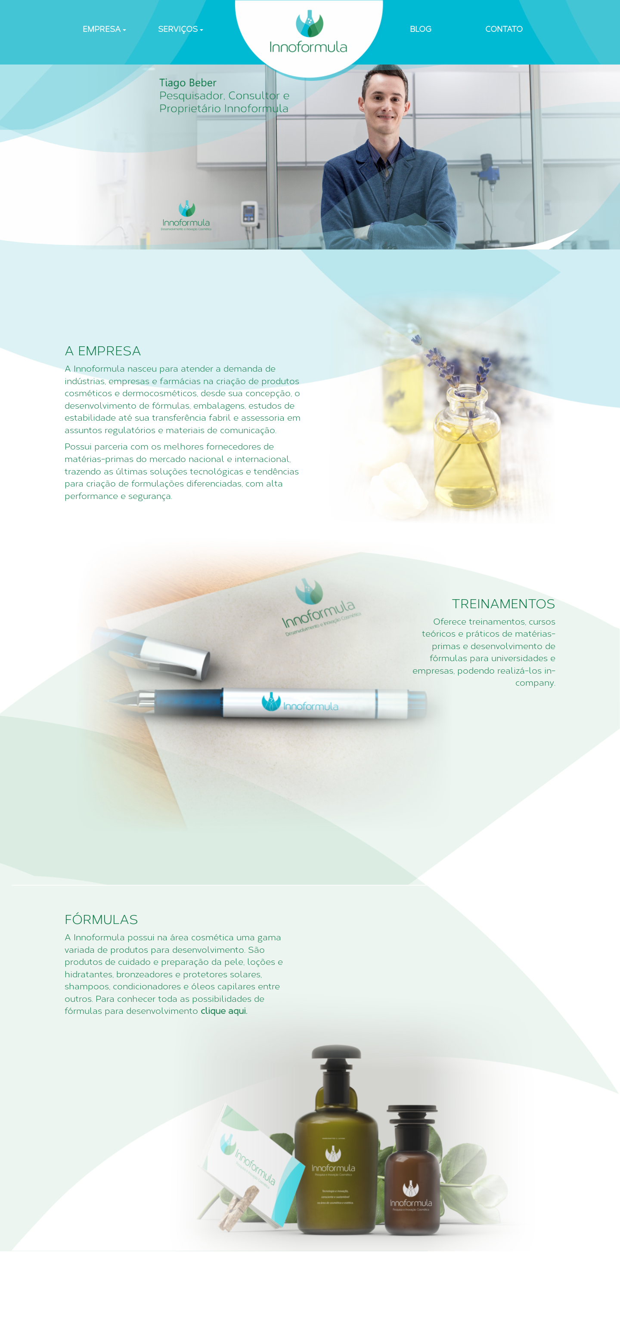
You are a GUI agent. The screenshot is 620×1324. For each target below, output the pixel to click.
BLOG (420, 29)
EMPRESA (104, 29)
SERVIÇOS (180, 29)
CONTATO (504, 29)
